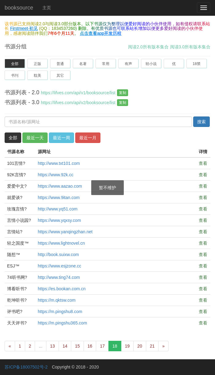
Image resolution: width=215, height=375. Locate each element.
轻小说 (151, 64)
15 (77, 346)
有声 (128, 64)
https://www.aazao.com (60, 186)
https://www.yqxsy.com (59, 220)
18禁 (196, 64)
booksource (19, 8)
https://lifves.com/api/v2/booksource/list (78, 102)
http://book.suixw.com (58, 254)
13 (52, 346)
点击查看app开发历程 (100, 33)
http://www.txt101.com (59, 163)
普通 (60, 64)
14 (65, 346)
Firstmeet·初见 (24, 28)
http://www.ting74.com (59, 277)
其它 (60, 75)
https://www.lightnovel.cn (61, 243)
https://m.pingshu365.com (62, 322)
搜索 (201, 121)
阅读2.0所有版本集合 (148, 46)
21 (152, 346)
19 (127, 346)
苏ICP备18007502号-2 (26, 367)
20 (139, 346)
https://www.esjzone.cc (59, 265)
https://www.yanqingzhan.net (65, 231)
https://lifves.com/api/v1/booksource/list (78, 92)
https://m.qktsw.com (57, 300)
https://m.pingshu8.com (60, 311)
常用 (105, 64)
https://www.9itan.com (59, 197)
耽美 (37, 75)
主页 (46, 7)
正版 (37, 64)
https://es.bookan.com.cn (62, 288)
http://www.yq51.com (57, 208)
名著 (83, 64)
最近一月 (87, 137)
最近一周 (61, 137)
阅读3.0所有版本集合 (190, 46)
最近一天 (35, 137)
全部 (14, 64)
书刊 (14, 75)
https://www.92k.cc (55, 174)
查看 (203, 163)
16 (90, 346)
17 (102, 346)
